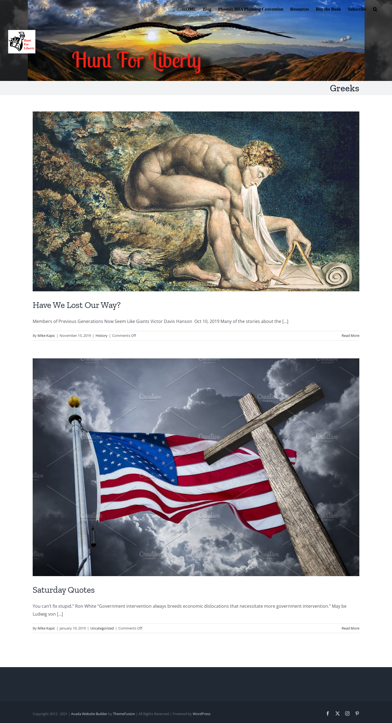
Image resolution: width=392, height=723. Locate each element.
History (102, 335)
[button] (375, 9)
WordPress (201, 713)
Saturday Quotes (64, 590)
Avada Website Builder (89, 713)
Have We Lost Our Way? (77, 305)
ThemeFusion (124, 713)
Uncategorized (102, 628)
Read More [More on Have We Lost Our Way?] (350, 335)
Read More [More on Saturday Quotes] (350, 628)
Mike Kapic (46, 335)
